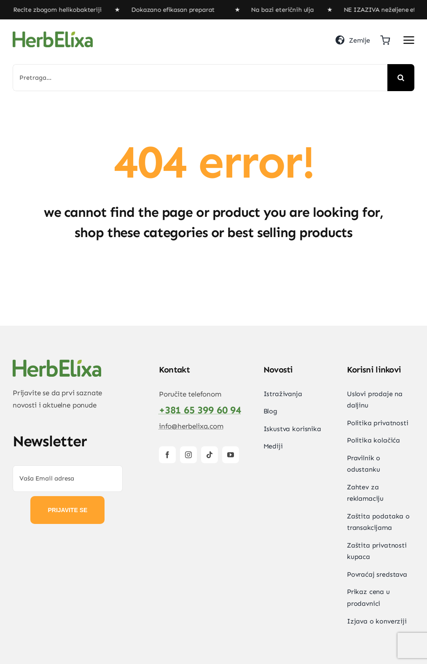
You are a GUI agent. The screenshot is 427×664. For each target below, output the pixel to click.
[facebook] (167, 454)
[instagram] (188, 454)
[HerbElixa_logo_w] (53, 34)
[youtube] (230, 454)
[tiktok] (209, 454)
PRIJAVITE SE (67, 510)
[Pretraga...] (200, 77)
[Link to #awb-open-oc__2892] (408, 40)
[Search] (400, 77)
